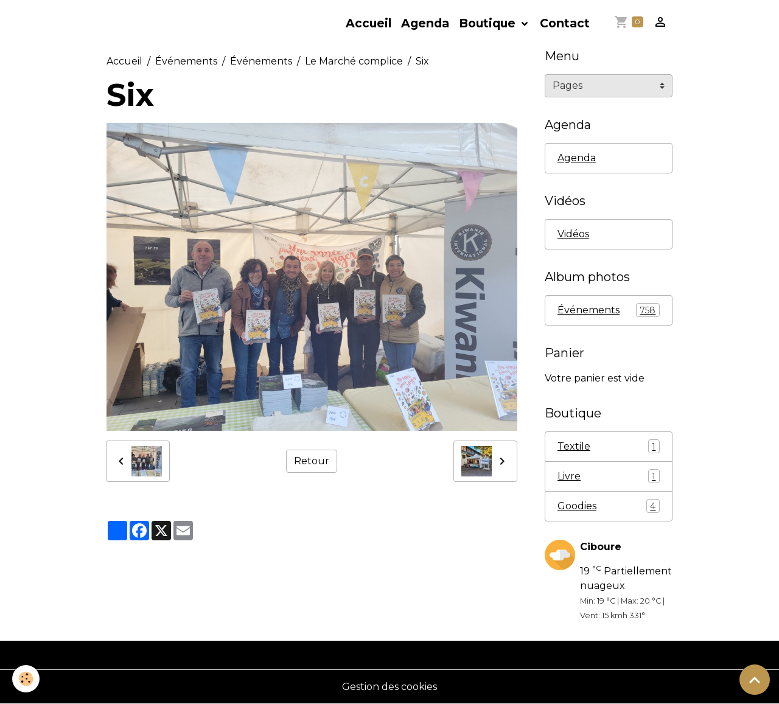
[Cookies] (26, 678)
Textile (608, 446)
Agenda (425, 23)
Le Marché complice (354, 61)
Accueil (368, 23)
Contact (565, 23)
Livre (608, 476)
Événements (186, 61)
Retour (311, 461)
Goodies (608, 506)
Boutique (489, 23)
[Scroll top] (754, 679)
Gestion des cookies (389, 686)
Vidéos (573, 234)
